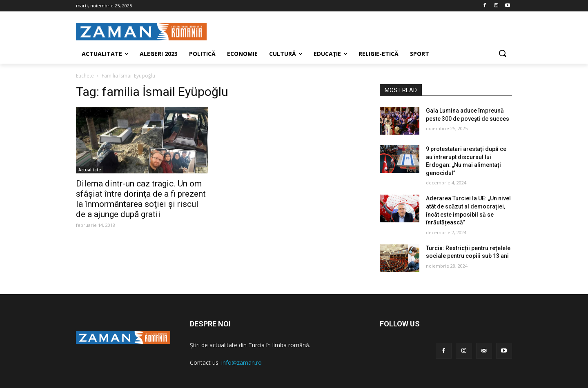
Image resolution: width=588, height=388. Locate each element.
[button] (502, 54)
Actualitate (89, 170)
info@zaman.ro (241, 362)
